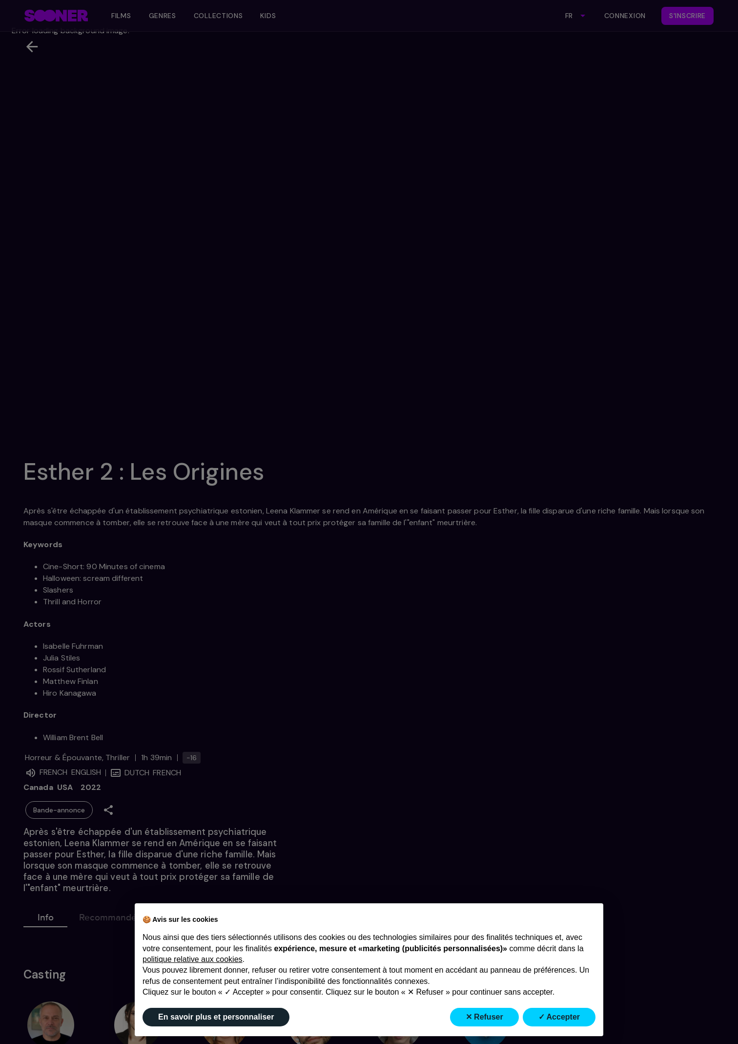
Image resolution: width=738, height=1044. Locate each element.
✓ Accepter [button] (559, 1017)
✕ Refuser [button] (484, 1017)
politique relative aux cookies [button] (193, 959)
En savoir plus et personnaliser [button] (216, 1017)
